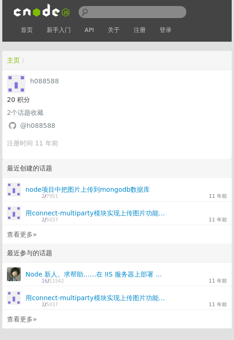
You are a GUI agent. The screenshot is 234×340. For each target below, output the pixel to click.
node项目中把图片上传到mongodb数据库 (87, 189)
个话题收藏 (25, 112)
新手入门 (59, 29)
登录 (166, 29)
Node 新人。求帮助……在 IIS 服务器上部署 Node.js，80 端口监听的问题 (95, 274)
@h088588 (37, 125)
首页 (27, 29)
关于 (114, 29)
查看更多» (22, 234)
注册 (140, 29)
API (89, 29)
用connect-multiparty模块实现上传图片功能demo (95, 213)
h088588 (44, 81)
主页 (13, 60)
